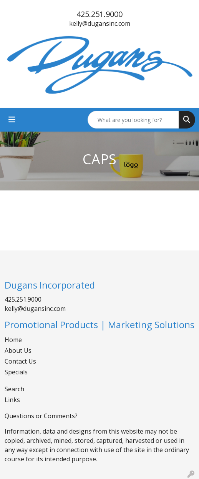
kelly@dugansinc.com (99, 23)
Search (14, 389)
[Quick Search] (133, 120)
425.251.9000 (99, 14)
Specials (16, 372)
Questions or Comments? (41, 416)
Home (13, 339)
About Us (18, 350)
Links (12, 400)
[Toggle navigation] (12, 119)
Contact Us (20, 361)
